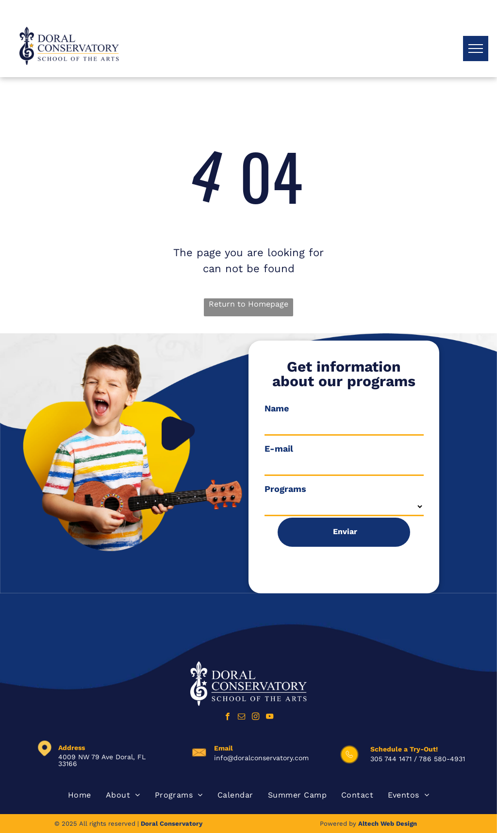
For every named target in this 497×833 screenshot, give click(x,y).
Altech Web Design (387, 823)
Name (277, 408)
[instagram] (255, 717)
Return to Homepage (248, 304)
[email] (241, 717)
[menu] (475, 48)
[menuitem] (80, 795)
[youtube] (269, 717)
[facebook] (227, 717)
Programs (285, 489)
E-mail (279, 448)
